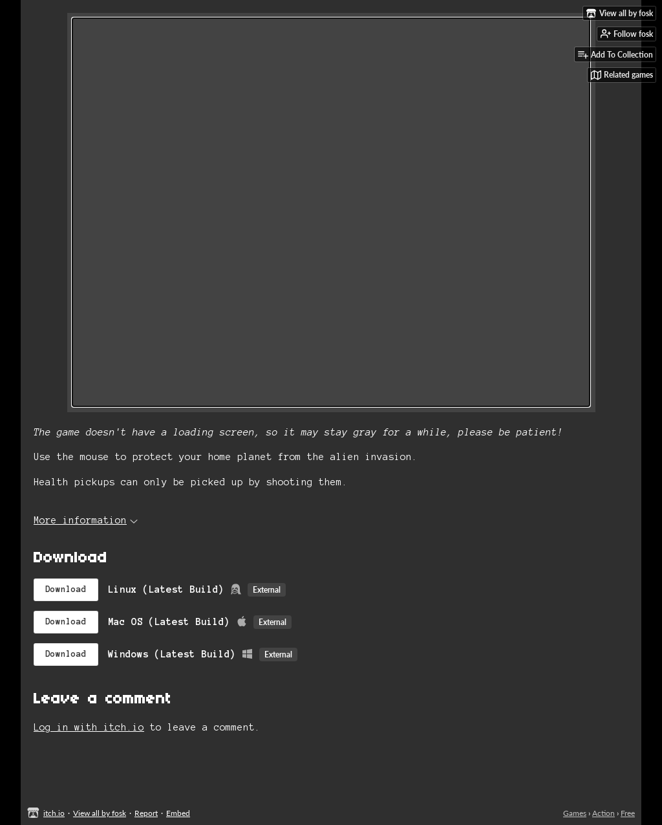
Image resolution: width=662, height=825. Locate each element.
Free (628, 813)
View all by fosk (99, 813)
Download (66, 589)
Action (603, 813)
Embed (178, 813)
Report (146, 813)
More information (86, 520)
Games (574, 813)
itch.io (54, 813)
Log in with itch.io (89, 727)
